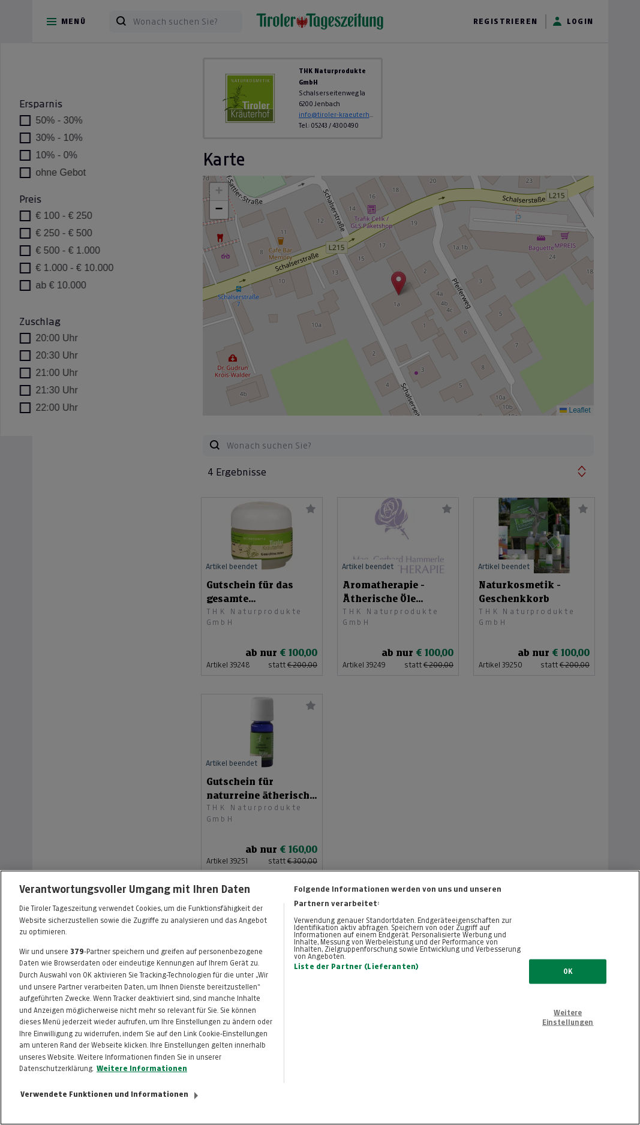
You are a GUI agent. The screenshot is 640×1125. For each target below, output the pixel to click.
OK (567, 982)
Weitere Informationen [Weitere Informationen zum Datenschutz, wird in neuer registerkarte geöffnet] (142, 1079)
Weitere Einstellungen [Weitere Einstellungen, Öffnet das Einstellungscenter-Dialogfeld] (568, 1028)
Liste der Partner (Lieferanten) (356, 978)
